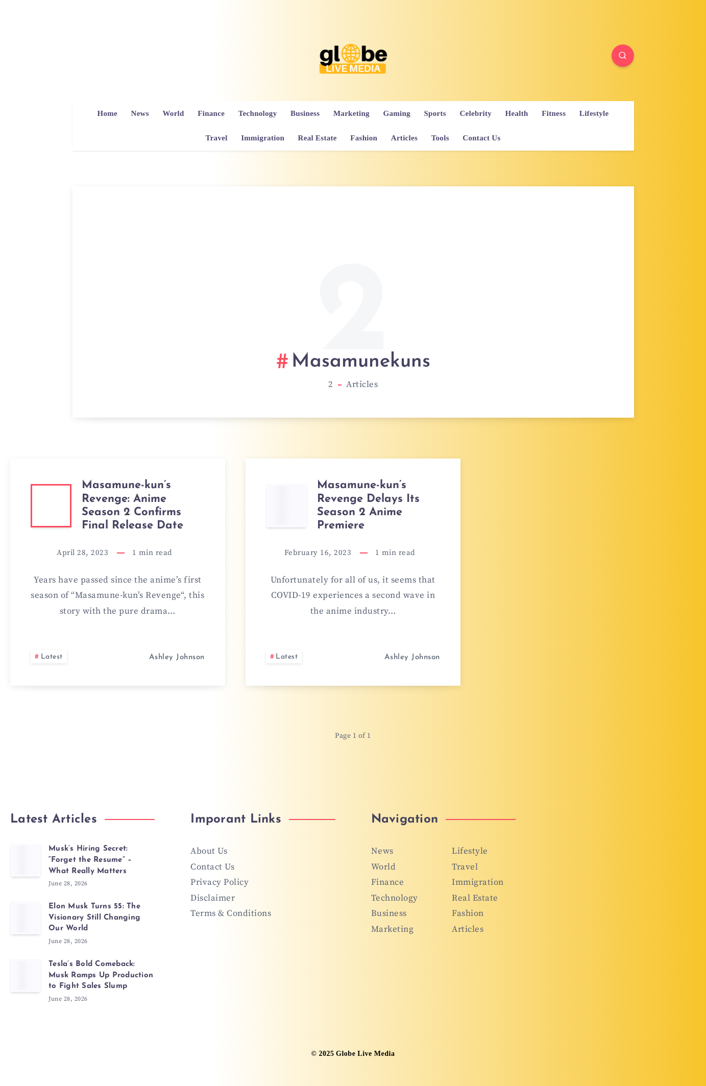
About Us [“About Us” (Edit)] (208, 851)
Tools (440, 138)
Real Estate (317, 138)
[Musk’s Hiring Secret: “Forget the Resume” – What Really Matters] (25, 860)
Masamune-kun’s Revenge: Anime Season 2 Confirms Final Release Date (132, 505)
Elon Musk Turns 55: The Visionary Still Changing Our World (94, 918)
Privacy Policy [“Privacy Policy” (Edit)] (219, 882)
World (173, 113)
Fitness (554, 113)
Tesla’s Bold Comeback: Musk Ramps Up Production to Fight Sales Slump (100, 975)
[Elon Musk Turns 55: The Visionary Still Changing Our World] (25, 918)
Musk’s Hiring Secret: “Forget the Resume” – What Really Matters (90, 860)
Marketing (351, 113)
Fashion (363, 138)
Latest (52, 657)
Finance (211, 113)
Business (305, 113)
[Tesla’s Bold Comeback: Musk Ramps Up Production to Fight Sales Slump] (25, 975)
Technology (257, 113)
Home (107, 113)
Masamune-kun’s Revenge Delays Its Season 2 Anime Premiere (368, 505)
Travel (216, 138)
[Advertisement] (353, 281)
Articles (404, 138)
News (140, 113)
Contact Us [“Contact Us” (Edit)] (212, 867)
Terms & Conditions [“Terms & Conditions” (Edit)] (230, 913)
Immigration (262, 138)
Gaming (396, 113)
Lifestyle (594, 113)
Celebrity (475, 113)
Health (516, 113)
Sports (435, 113)
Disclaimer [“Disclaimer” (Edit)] (212, 898)
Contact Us (481, 138)
